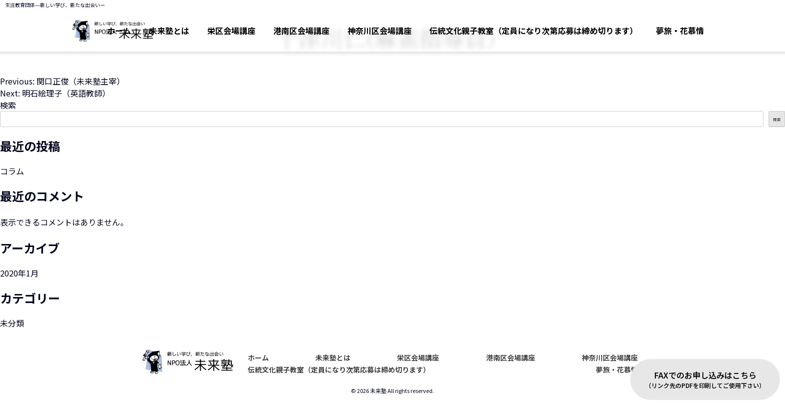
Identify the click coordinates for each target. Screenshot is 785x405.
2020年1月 (19, 273)
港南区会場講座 (301, 30)
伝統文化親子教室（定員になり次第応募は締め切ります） (534, 30)
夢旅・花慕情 (680, 30)
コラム (12, 171)
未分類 (12, 323)
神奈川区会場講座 (379, 30)
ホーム (258, 357)
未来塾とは (169, 30)
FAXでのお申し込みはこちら (705, 379)
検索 (8, 105)
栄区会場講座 (231, 30)
